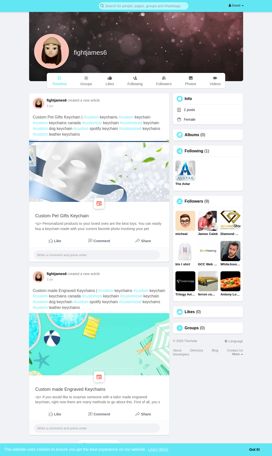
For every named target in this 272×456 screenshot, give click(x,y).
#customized (131, 123)
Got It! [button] (254, 450)
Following (194, 151)
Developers (181, 354)
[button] (143, 5)
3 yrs (50, 106)
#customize (92, 123)
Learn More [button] (158, 449)
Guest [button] (236, 5)
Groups (192, 328)
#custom (91, 117)
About (177, 350)
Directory (196, 350)
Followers (194, 201)
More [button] (237, 354)
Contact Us (235, 350)
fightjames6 (90, 52)
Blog (215, 350)
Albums (192, 135)
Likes (190, 312)
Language (233, 341)
